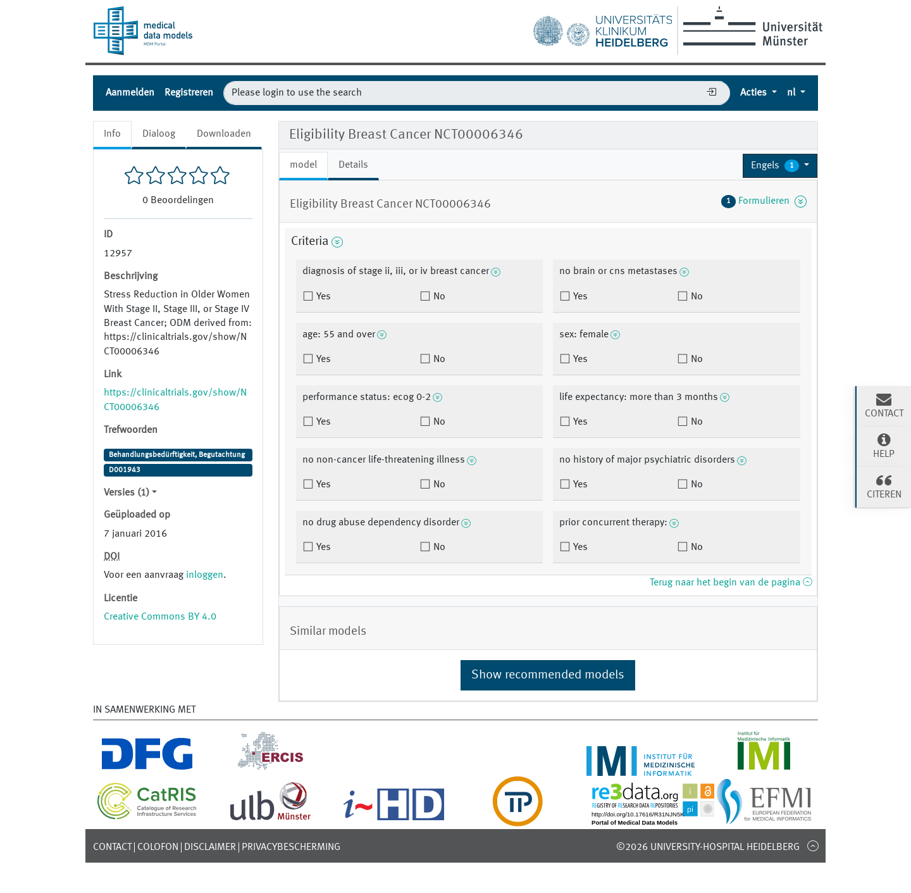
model (303, 165)
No (438, 297)
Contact (112, 847)
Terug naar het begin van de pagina (731, 583)
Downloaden (224, 134)
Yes (322, 297)
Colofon (157, 847)
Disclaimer (210, 847)
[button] (780, 166)
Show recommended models (547, 675)
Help (884, 445)
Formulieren (764, 201)
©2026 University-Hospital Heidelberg (708, 847)
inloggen (204, 575)
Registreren (188, 93)
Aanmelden (130, 93)
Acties (754, 93)
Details (353, 165)
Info (112, 134)
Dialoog (158, 134)
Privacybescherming (291, 847)
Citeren (884, 486)
